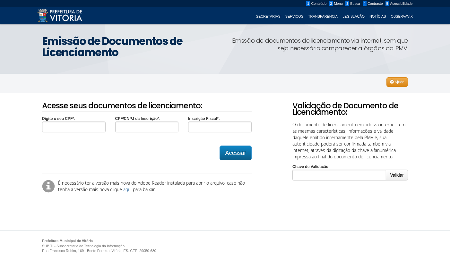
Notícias (377, 16)
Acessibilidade (399, 3)
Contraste (373, 3)
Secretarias (268, 16)
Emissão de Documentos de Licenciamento (112, 46)
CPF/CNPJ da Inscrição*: (137, 118)
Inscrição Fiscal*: (204, 118)
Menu (336, 3)
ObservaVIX (402, 16)
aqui (127, 189)
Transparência (323, 16)
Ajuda (397, 82)
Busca (352, 3)
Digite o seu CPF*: (58, 118)
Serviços (294, 16)
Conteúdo (316, 3)
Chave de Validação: (311, 166)
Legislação (353, 16)
